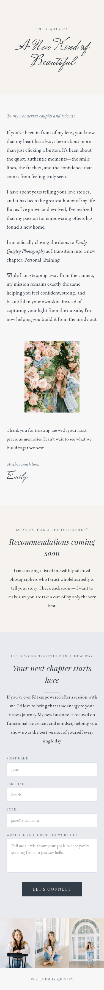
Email (12, 809)
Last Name (17, 784)
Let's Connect (52, 889)
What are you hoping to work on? (42, 835)
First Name (17, 758)
